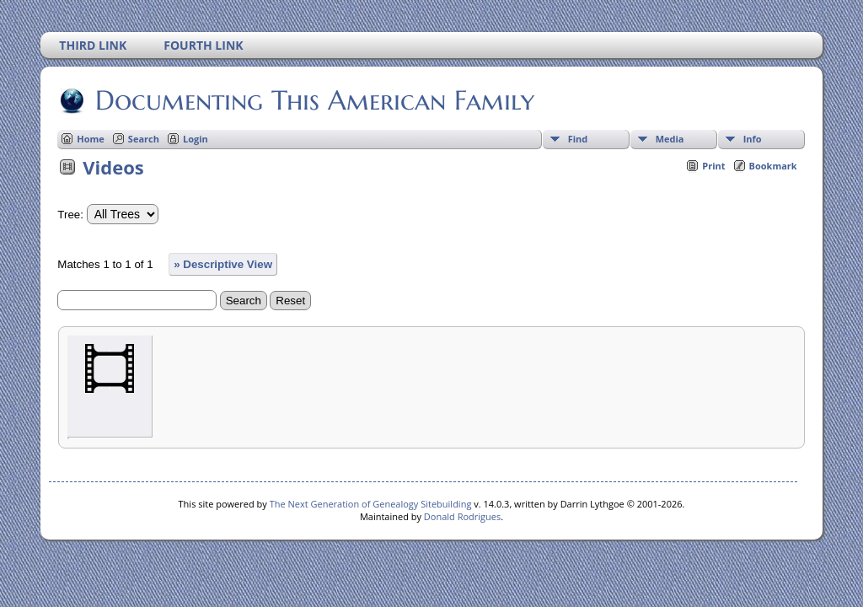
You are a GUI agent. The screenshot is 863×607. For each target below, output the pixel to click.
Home (91, 138)
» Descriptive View (223, 264)
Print (713, 165)
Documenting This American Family (313, 100)
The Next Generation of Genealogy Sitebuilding (371, 503)
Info (752, 138)
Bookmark (773, 165)
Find (578, 138)
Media (670, 138)
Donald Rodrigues (462, 516)
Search (143, 138)
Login (195, 138)
